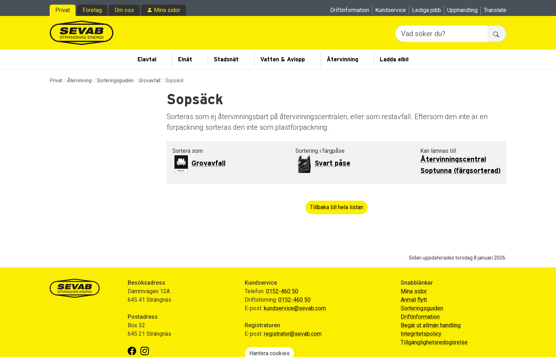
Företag (92, 10)
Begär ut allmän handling (431, 325)
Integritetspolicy (421, 333)
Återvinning (342, 59)
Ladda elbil (394, 59)
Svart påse (332, 163)
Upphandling (462, 10)
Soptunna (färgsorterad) (460, 170)
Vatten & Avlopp (282, 59)
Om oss (124, 10)
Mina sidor (167, 10)
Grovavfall (149, 80)
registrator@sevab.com (293, 333)
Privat (62, 10)
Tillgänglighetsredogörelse (434, 342)
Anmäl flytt (414, 299)
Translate (495, 10)
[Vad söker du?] (441, 33)
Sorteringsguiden (115, 80)
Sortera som (187, 150)
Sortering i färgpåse (320, 150)
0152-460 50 (282, 291)
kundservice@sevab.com (295, 308)
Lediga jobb (426, 10)
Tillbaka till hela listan (336, 207)
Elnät (185, 59)
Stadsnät (226, 59)
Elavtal (147, 59)
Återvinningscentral (453, 159)
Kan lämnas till (438, 150)
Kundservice (390, 10)
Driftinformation (349, 10)
